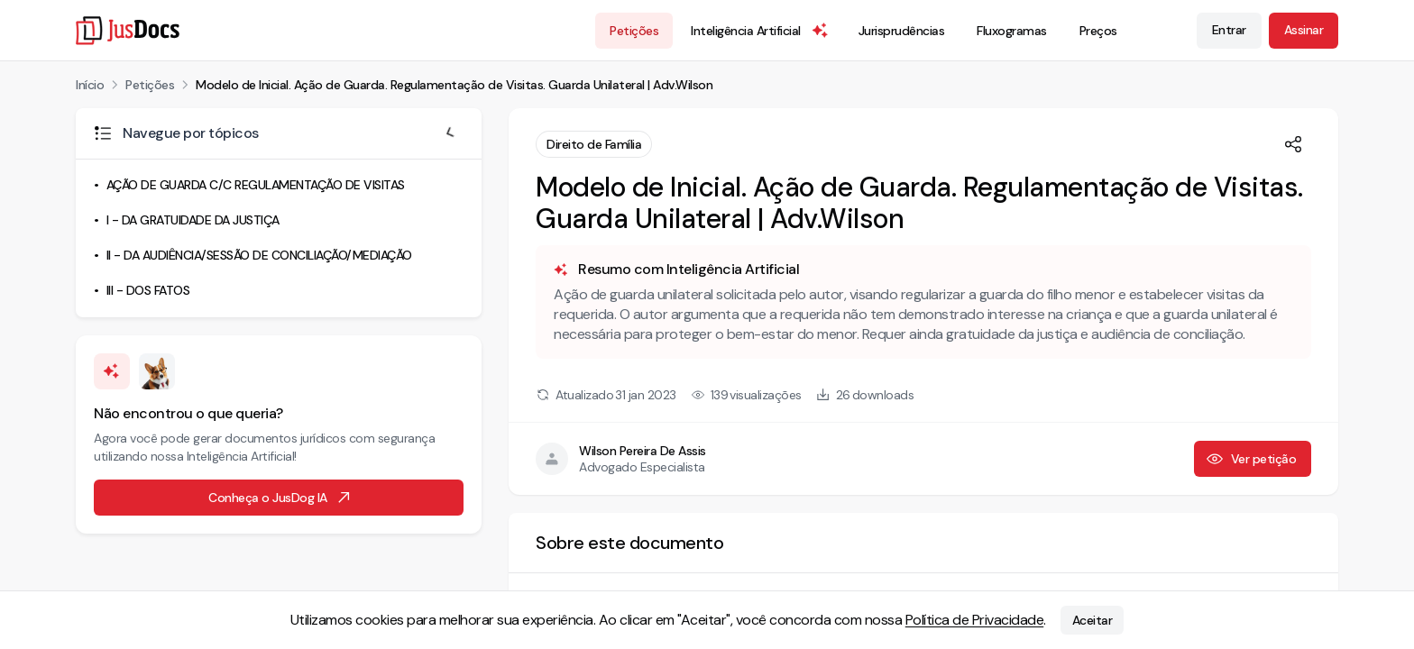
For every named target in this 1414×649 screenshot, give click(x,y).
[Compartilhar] (1293, 144)
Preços (1098, 31)
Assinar (1304, 30)
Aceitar (1092, 620)
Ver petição (1251, 459)
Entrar (1229, 30)
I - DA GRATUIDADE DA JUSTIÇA (193, 220)
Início (90, 85)
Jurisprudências (901, 31)
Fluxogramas (1012, 31)
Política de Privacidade (974, 619)
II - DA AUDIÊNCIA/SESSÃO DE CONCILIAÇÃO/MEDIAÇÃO (259, 255)
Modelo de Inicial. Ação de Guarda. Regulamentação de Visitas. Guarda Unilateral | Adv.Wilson (454, 85)
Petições (634, 31)
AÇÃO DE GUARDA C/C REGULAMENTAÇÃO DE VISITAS (255, 185)
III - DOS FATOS (148, 290)
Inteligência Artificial (760, 31)
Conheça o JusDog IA (280, 498)
